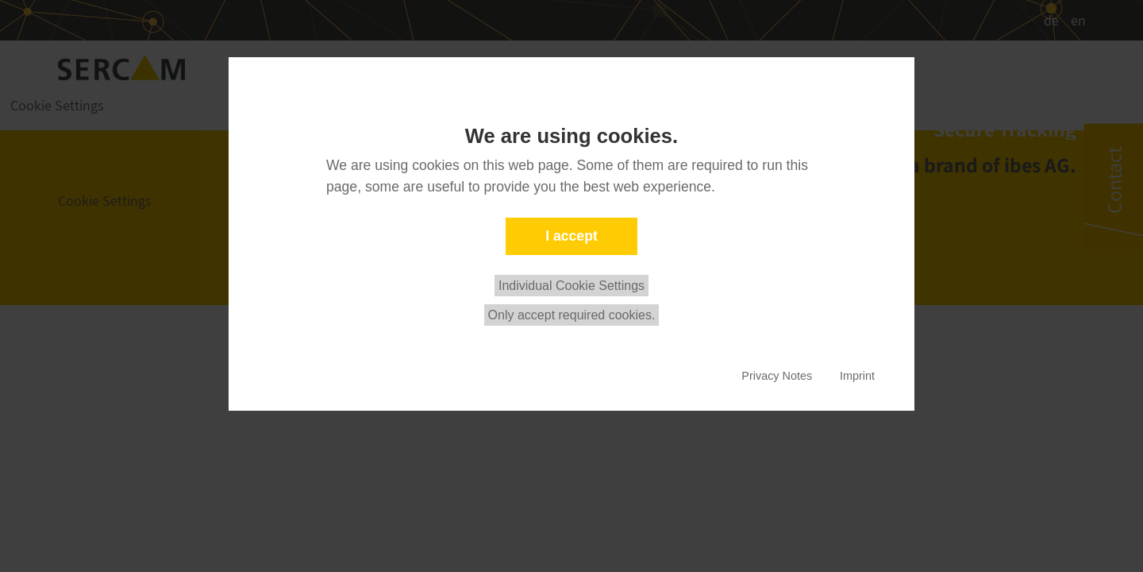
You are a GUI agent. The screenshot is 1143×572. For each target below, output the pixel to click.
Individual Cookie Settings (571, 285)
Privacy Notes (776, 375)
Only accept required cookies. (572, 315)
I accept (571, 236)
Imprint (857, 375)
